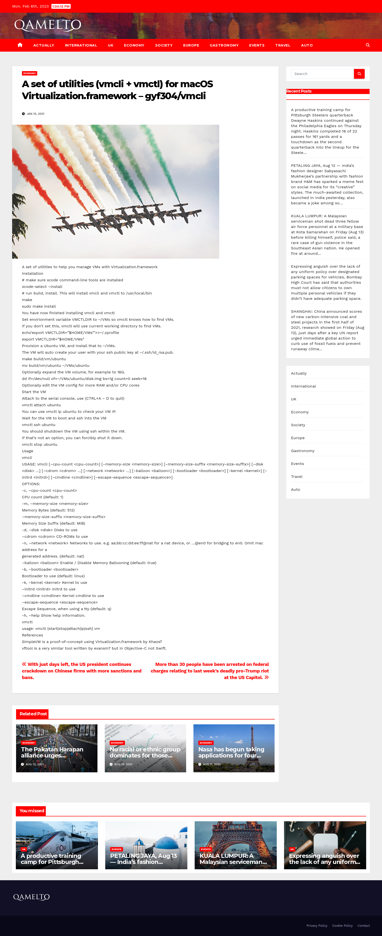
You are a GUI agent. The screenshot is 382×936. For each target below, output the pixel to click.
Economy (134, 45)
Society (164, 45)
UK (110, 45)
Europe (191, 45)
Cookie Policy (342, 925)
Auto (307, 45)
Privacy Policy (316, 925)
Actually (43, 45)
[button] (368, 45)
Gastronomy (224, 45)
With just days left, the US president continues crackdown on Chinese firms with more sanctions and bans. (82, 671)
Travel (282, 45)
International (81, 45)
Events (257, 45)
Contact (364, 925)
